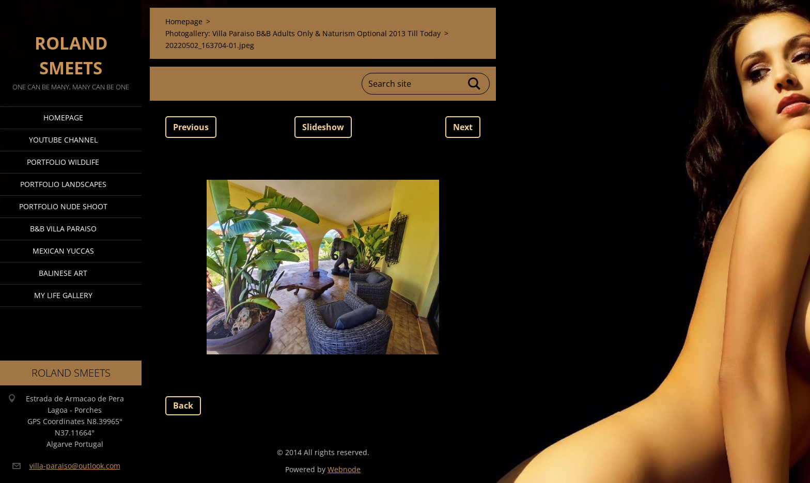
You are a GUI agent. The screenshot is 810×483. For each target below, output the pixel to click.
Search (474, 83)
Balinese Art (63, 273)
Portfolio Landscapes (63, 184)
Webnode (344, 469)
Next (463, 127)
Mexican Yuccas (63, 251)
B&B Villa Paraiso (63, 228)
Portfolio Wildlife (63, 162)
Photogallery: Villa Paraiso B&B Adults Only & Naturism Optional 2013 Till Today (303, 33)
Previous (191, 127)
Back (183, 405)
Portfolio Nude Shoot (63, 206)
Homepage (63, 117)
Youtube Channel (63, 140)
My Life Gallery (63, 295)
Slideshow (323, 127)
